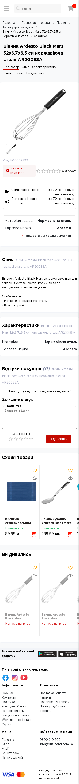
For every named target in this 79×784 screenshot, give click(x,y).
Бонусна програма (15, 715)
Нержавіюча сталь (54, 221)
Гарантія (46, 697)
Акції (5, 749)
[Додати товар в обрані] (35, 470)
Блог (5, 744)
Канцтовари (11, 753)
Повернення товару (54, 702)
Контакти (9, 697)
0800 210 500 (50, 740)
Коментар (14, 406)
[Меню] (7, 8)
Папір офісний (12, 757)
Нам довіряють (13, 711)
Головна (8, 740)
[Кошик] (71, 8)
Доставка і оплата (53, 693)
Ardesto (64, 228)
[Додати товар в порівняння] (35, 478)
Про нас (8, 693)
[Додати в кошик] (34, 534)
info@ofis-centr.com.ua (56, 744)
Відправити (58, 439)
